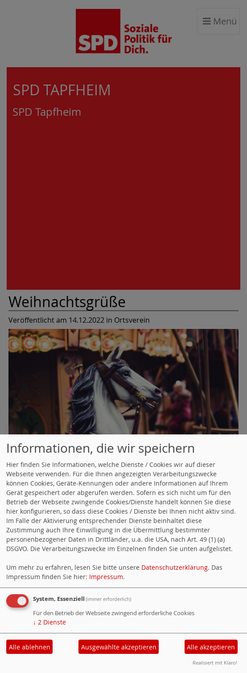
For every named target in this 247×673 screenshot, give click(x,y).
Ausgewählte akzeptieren (118, 647)
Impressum (106, 576)
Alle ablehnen (29, 647)
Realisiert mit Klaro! (215, 662)
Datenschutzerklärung (174, 567)
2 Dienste (49, 622)
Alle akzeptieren (211, 647)
